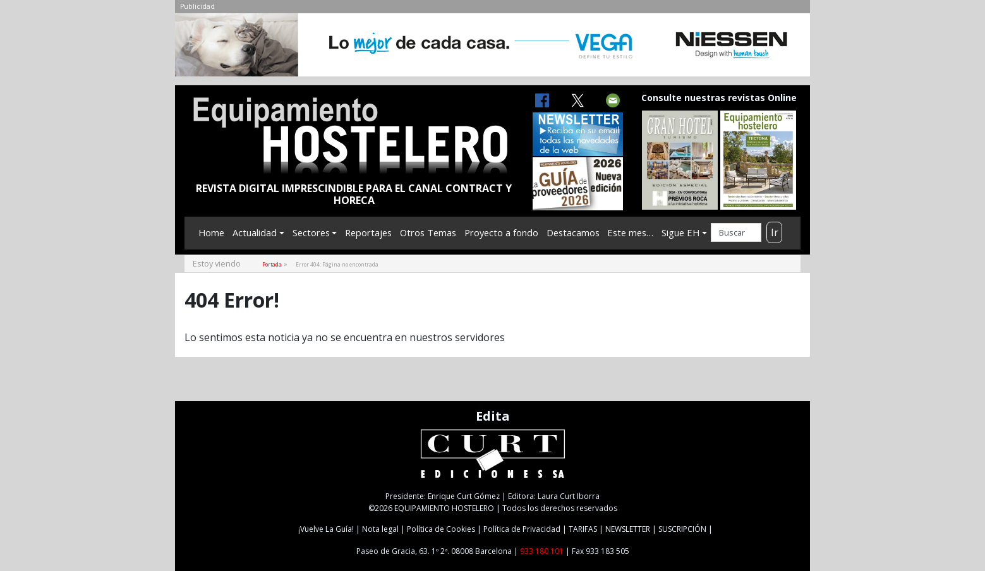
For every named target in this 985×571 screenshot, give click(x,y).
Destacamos (573, 232)
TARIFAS (583, 529)
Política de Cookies (441, 529)
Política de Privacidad (521, 529)
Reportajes (368, 232)
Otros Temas (428, 232)
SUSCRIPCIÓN (682, 529)
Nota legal (380, 529)
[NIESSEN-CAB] (492, 49)
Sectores (311, 232)
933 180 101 (542, 551)
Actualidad (255, 232)
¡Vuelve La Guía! (326, 529)
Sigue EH (680, 232)
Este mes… (630, 232)
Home (211, 232)
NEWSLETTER (627, 529)
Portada (272, 264)
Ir (774, 232)
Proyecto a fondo (501, 232)
